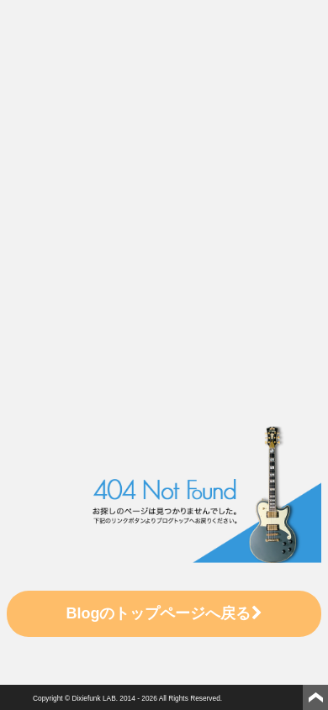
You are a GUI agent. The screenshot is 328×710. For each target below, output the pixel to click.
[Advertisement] (157, 179)
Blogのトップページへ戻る (164, 613)
